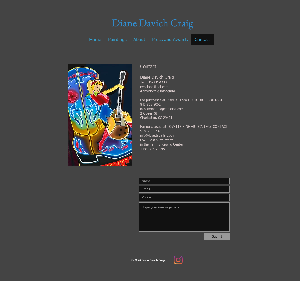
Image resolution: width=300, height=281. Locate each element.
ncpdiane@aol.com (154, 87)
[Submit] (217, 236)
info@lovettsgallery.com (157, 135)
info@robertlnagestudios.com (162, 109)
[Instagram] (178, 260)
